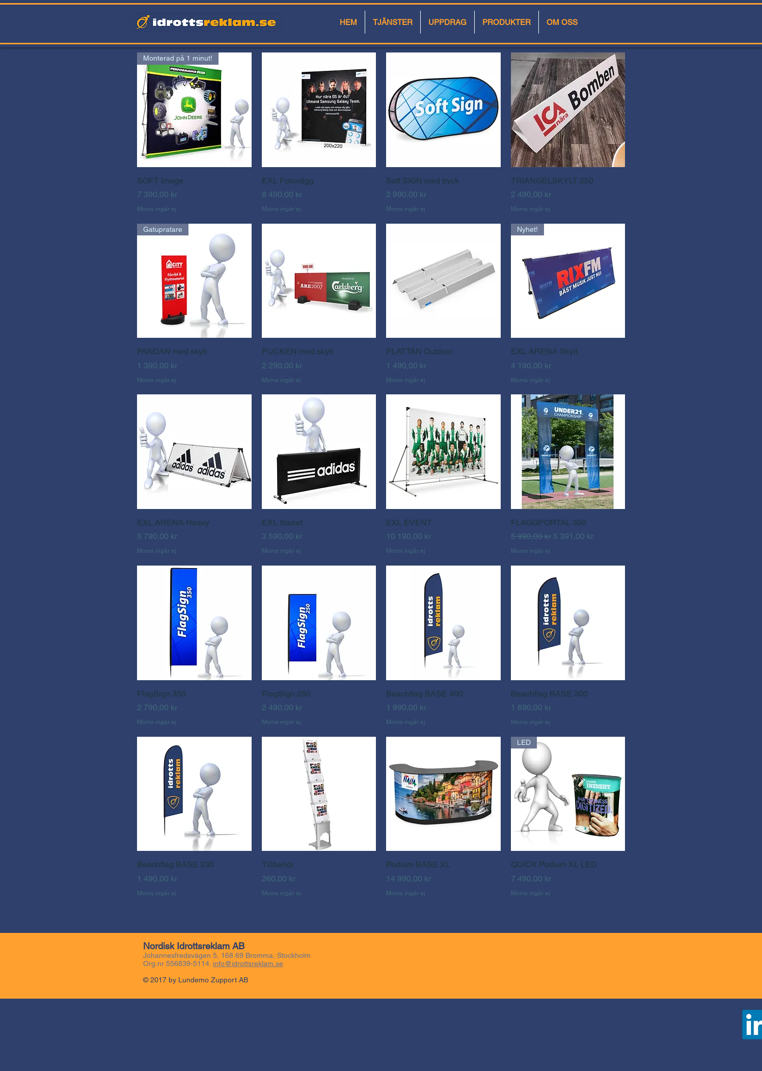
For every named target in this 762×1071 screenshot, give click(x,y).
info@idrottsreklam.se (248, 963)
